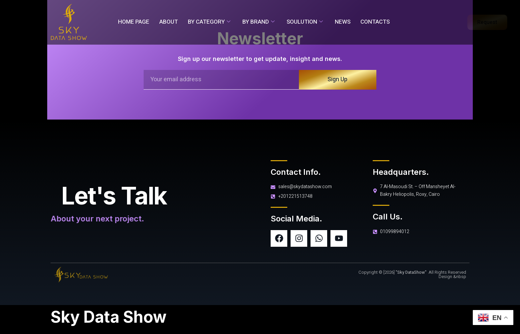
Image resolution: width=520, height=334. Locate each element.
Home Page (133, 22)
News (342, 22)
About (168, 22)
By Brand (258, 22)
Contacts (375, 22)
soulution (305, 22)
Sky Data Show (109, 317)
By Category (209, 22)
